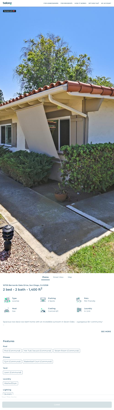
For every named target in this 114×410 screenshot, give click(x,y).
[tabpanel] (57, 140)
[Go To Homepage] (7, 3)
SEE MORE (106, 331)
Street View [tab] (58, 277)
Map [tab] (70, 277)
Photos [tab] (45, 277)
